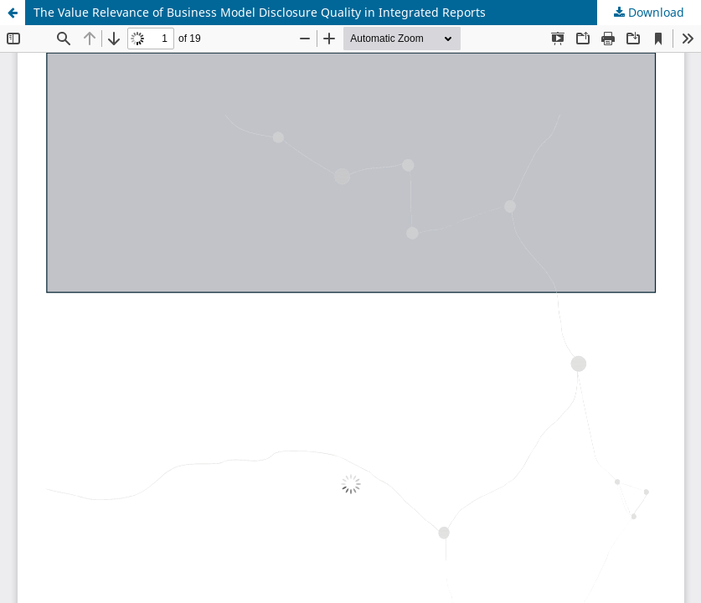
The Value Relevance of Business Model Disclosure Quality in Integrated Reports (260, 12)
